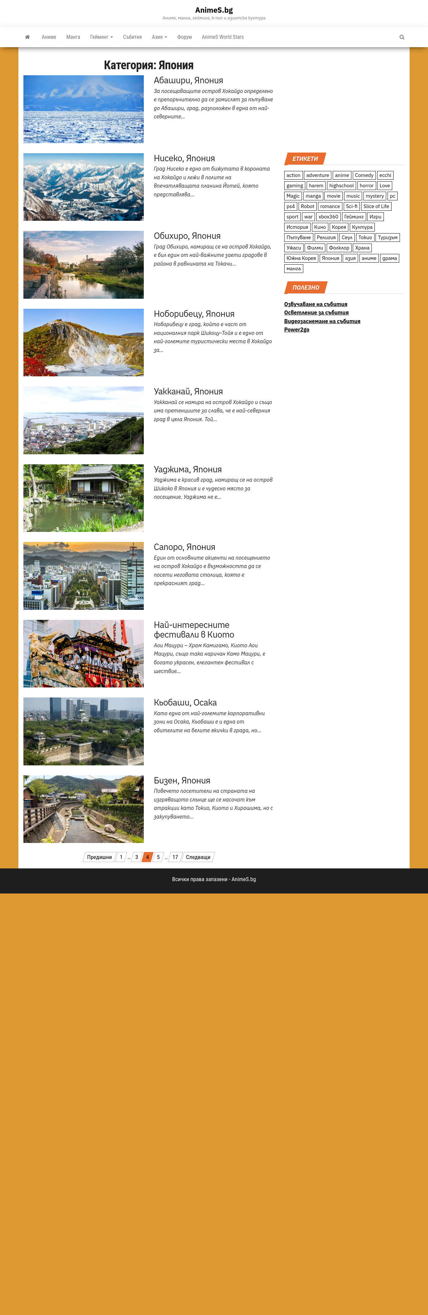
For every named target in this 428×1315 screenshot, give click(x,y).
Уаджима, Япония (188, 469)
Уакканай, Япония (188, 391)
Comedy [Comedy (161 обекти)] (364, 175)
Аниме (49, 37)
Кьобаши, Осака (185, 702)
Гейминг (101, 37)
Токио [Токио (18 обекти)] (365, 237)
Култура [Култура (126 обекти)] (362, 227)
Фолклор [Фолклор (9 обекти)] (339, 248)
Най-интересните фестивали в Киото (194, 629)
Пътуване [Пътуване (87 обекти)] (299, 237)
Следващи (198, 857)
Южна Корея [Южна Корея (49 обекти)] (301, 258)
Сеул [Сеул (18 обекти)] (347, 237)
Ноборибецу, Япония (194, 313)
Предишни (99, 857)
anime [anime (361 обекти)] (342, 175)
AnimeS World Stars (223, 37)
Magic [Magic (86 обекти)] (293, 196)
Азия (159, 37)
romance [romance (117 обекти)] (330, 206)
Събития (132, 37)
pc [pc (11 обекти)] (392, 196)
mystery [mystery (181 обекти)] (375, 196)
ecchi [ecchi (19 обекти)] (386, 175)
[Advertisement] (344, 99)
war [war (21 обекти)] (308, 216)
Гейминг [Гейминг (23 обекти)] (354, 216)
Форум (184, 37)
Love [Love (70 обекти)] (385, 185)
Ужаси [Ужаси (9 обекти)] (294, 248)
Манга (73, 37)
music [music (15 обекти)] (353, 196)
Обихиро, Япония (187, 235)
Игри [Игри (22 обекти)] (375, 216)
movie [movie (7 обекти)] (333, 196)
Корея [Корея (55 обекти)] (339, 227)
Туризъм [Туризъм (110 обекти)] (388, 237)
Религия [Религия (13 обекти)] (326, 237)
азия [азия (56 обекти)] (350, 258)
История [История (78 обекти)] (297, 227)
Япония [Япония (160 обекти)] (330, 258)
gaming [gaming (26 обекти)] (295, 185)
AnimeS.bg (214, 10)
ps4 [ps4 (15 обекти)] (291, 206)
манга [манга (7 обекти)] (294, 268)
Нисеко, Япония (184, 158)
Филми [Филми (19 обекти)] (315, 248)
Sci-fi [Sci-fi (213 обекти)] (352, 206)
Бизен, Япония (182, 780)
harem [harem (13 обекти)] (316, 185)
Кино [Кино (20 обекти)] (320, 227)
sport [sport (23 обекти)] (292, 216)
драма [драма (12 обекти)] (390, 258)
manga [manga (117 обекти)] (313, 196)
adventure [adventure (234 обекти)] (317, 175)
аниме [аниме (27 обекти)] (369, 258)
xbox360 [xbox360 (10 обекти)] (328, 216)
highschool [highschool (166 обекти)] (341, 185)
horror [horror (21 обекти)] (367, 185)
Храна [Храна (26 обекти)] (362, 248)
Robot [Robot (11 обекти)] (307, 206)
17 (175, 857)
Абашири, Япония (188, 80)
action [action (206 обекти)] (294, 175)
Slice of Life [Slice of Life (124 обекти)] (376, 206)
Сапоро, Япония (184, 546)
